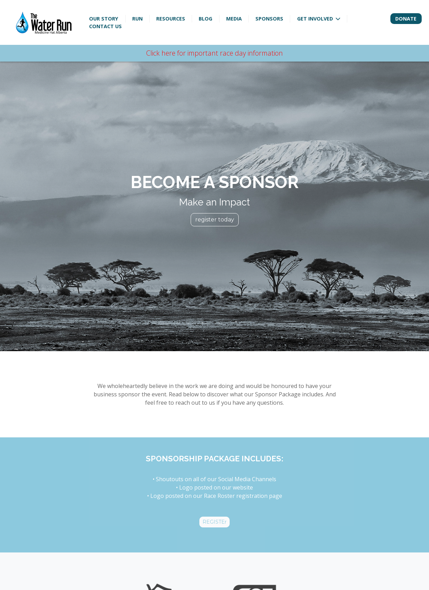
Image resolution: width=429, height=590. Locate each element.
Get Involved (315, 18)
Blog (205, 18)
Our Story (103, 18)
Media (234, 18)
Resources (170, 18)
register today (214, 219)
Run (137, 18)
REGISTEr (214, 522)
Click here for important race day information (214, 53)
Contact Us (105, 26)
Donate (405, 18)
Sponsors (269, 18)
